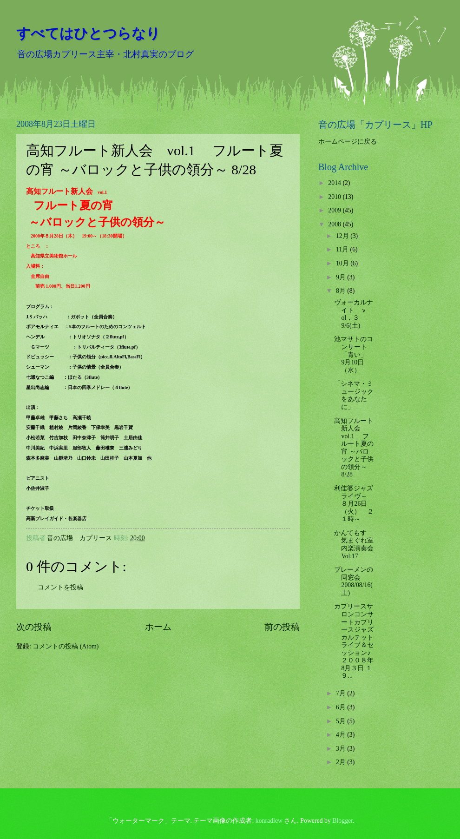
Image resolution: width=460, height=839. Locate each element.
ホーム (158, 627)
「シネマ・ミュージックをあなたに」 (354, 395)
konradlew (269, 820)
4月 (341, 734)
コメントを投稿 (60, 587)
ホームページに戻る (347, 141)
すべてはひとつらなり (88, 33)
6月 (341, 707)
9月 (341, 277)
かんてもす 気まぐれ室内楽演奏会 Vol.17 (357, 544)
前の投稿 (282, 627)
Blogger (342, 820)
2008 (335, 224)
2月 (341, 762)
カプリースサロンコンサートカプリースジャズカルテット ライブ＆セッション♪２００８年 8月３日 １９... (357, 641)
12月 (343, 235)
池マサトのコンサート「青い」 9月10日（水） (354, 354)
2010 (335, 196)
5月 (341, 721)
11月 (343, 249)
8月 (341, 290)
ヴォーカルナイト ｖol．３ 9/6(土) (353, 314)
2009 (335, 210)
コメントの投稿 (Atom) (66, 646)
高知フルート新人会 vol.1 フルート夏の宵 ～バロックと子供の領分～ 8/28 (354, 447)
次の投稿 (34, 627)
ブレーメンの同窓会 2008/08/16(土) (353, 581)
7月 (341, 693)
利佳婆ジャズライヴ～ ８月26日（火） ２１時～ (354, 503)
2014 (335, 182)
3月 (341, 748)
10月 (343, 263)
